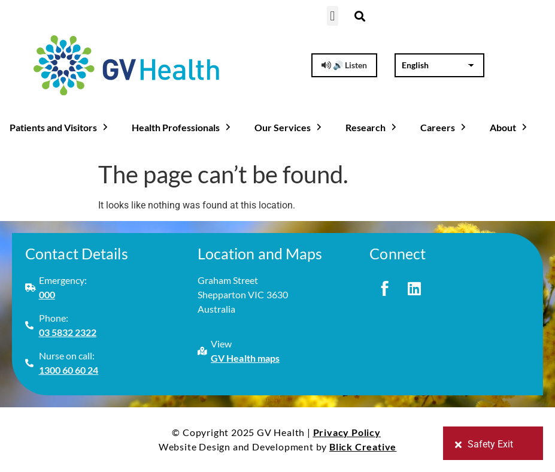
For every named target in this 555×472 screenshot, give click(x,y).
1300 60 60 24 (69, 370)
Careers (444, 127)
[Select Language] (439, 65)
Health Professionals (182, 127)
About (509, 127)
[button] (332, 16)
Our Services (289, 127)
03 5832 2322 (68, 332)
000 (47, 294)
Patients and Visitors (60, 127)
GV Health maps (245, 358)
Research (372, 127)
